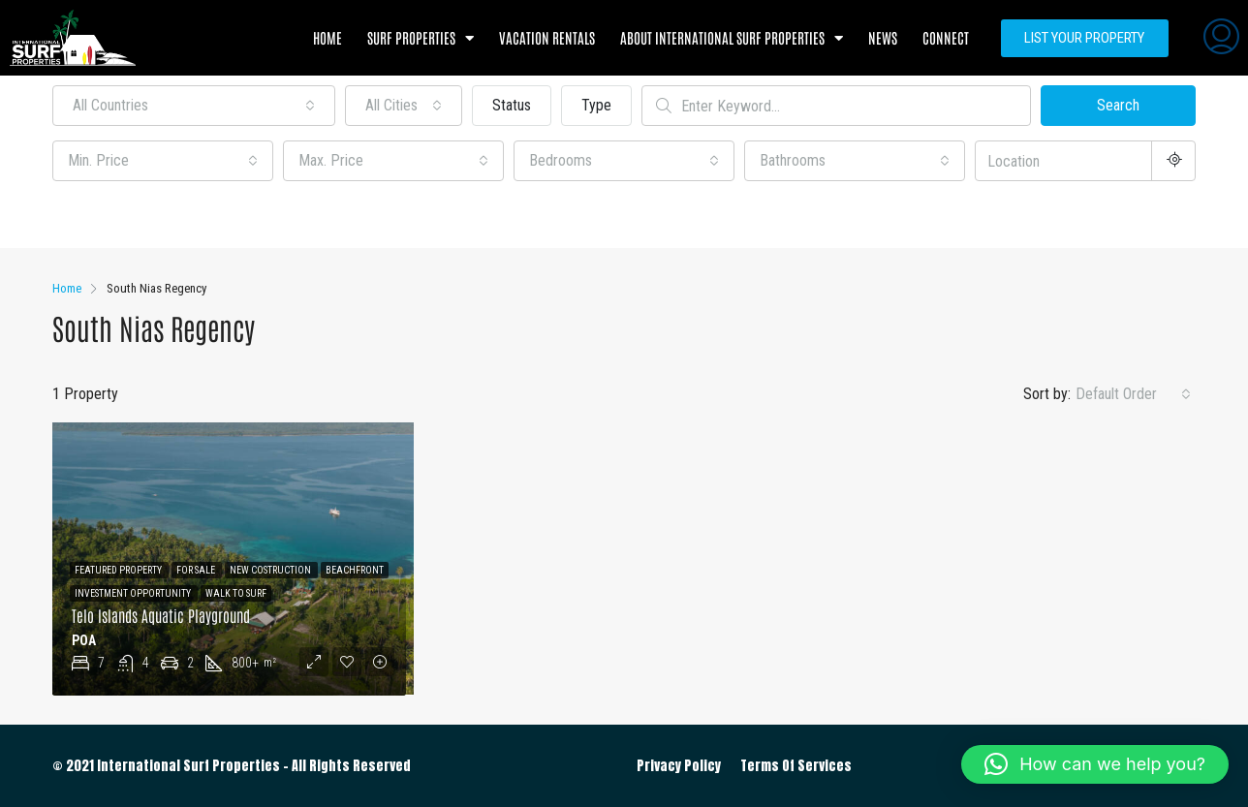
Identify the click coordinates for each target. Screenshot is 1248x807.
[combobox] (193, 105)
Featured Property (119, 570)
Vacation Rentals (547, 37)
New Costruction (271, 570)
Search (1118, 105)
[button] (1095, 764)
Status (511, 105)
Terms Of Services (796, 766)
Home (327, 37)
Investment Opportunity (134, 593)
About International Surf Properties (731, 38)
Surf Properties (420, 38)
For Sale (196, 570)
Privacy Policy (679, 766)
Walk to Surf (235, 593)
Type (596, 105)
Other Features (109, 216)
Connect (945, 37)
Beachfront (355, 570)
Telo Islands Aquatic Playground (161, 615)
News (882, 37)
